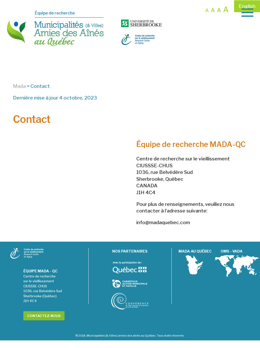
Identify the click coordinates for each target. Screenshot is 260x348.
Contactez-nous (44, 323)
